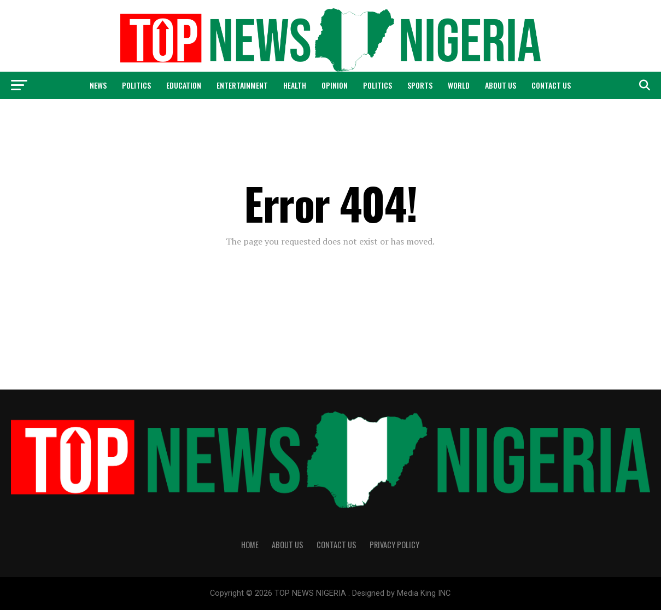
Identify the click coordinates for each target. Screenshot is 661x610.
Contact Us (551, 85)
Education (183, 85)
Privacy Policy (394, 544)
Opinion (334, 85)
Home (250, 544)
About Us (500, 85)
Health (294, 85)
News (98, 85)
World (459, 85)
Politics (136, 85)
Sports (419, 85)
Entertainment (242, 85)
